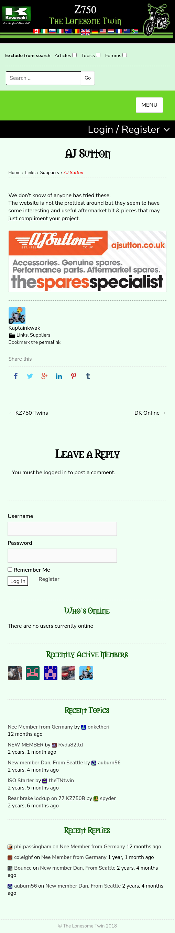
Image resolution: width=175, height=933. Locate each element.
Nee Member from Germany (40, 726)
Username (20, 516)
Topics (88, 55)
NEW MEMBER (25, 744)
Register (49, 579)
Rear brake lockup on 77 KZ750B (46, 798)
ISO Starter (21, 780)
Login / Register (124, 130)
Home (15, 173)
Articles (62, 55)
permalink (50, 342)
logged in (55, 472)
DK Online (150, 413)
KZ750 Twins (28, 413)
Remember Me (29, 570)
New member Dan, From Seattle (45, 762)
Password (20, 543)
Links (30, 173)
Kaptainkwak (24, 328)
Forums (113, 55)
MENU (149, 105)
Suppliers (49, 173)
